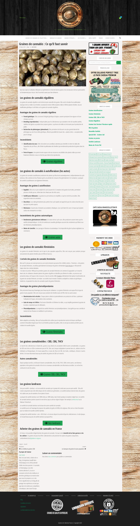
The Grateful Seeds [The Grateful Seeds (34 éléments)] (93, 195)
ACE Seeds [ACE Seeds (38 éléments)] (99, 154)
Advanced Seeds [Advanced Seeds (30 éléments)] (107, 154)
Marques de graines (56, 38)
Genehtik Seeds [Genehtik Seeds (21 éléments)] (116, 166)
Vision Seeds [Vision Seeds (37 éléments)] (102, 195)
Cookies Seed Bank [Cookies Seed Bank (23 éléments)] (109, 160)
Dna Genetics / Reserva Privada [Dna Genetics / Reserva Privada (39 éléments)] (104, 163)
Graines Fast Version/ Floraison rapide (100, 124)
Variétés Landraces (94, 142)
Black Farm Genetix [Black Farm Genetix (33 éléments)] (93, 160)
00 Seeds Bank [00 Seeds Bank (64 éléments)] (92, 154)
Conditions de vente (25, 503)
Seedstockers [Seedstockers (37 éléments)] (98, 186)
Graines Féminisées (95, 114)
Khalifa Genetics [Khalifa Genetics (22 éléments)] (112, 175)
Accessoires (82, 38)
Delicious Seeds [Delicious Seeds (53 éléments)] (92, 163)
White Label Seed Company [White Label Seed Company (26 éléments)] (112, 195)
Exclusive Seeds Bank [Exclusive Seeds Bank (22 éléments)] (94, 166)
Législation (23, 506)
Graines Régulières (94, 121)
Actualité (25, 444)
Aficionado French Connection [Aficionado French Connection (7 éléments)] (95, 157)
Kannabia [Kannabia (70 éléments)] (105, 175)
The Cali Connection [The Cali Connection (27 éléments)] (108, 192)
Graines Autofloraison (95, 110)
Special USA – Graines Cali (96, 135)
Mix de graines (93, 128)
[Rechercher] (118, 62)
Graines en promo (94, 138)
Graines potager (69, 38)
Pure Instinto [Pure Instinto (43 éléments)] (111, 181)
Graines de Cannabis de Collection (36, 38)
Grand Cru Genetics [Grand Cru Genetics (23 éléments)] (93, 169)
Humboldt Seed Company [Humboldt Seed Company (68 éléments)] (104, 172)
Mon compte (23, 18)
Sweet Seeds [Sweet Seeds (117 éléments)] (99, 192)
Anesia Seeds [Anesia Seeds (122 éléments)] (106, 157)
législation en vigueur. (35, 438)
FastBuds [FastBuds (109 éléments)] (102, 166)
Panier (101, 38)
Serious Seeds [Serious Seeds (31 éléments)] (92, 189)
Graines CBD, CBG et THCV (96, 117)
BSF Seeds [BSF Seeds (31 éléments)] (101, 160)
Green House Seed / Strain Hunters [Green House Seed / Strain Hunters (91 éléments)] (107, 169)
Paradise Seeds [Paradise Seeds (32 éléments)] (112, 178)
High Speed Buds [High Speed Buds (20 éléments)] (93, 172)
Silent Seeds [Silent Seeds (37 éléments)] (99, 189)
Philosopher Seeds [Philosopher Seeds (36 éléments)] (103, 181)
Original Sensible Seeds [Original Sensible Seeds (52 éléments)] (102, 178)
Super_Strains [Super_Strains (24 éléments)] (92, 192)
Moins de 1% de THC (95, 145)
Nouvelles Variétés (94, 131)
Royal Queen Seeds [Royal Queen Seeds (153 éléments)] (111, 184)
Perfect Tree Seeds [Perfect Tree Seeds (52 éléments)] (93, 181)
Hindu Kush (76, 399)
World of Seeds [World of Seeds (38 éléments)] (92, 198)
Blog (21, 500)
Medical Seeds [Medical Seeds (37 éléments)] (92, 178)
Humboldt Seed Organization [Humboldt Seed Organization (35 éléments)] (95, 175)
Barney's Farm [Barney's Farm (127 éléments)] (114, 157)
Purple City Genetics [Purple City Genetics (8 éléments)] (93, 184)
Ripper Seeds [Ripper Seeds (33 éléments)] (102, 184)
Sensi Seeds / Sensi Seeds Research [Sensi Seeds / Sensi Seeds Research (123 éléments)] (110, 186)
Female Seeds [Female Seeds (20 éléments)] (109, 166)
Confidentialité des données (27, 510)
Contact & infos (110, 38)
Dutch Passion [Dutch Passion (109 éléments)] (116, 163)
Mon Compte (92, 38)
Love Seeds (34, 47)
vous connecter (52, 456)
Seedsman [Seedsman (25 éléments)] (91, 186)
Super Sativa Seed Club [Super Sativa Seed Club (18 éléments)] (109, 189)
